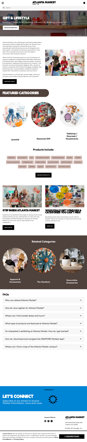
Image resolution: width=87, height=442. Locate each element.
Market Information (9, 407)
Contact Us (6, 428)
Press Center (7, 411)
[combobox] (43, 8)
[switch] (22, 196)
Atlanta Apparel (29, 411)
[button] (43, 300)
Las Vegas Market (29, 422)
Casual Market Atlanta (31, 415)
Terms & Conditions (71, 418)
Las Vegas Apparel (30, 418)
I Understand (71, 436)
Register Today (9, 81)
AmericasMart (28, 407)
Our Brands (6, 424)
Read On (50, 226)
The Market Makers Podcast (12, 420)
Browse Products (43, 175)
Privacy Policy (69, 422)
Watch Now (8, 227)
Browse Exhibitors (10, 27)
